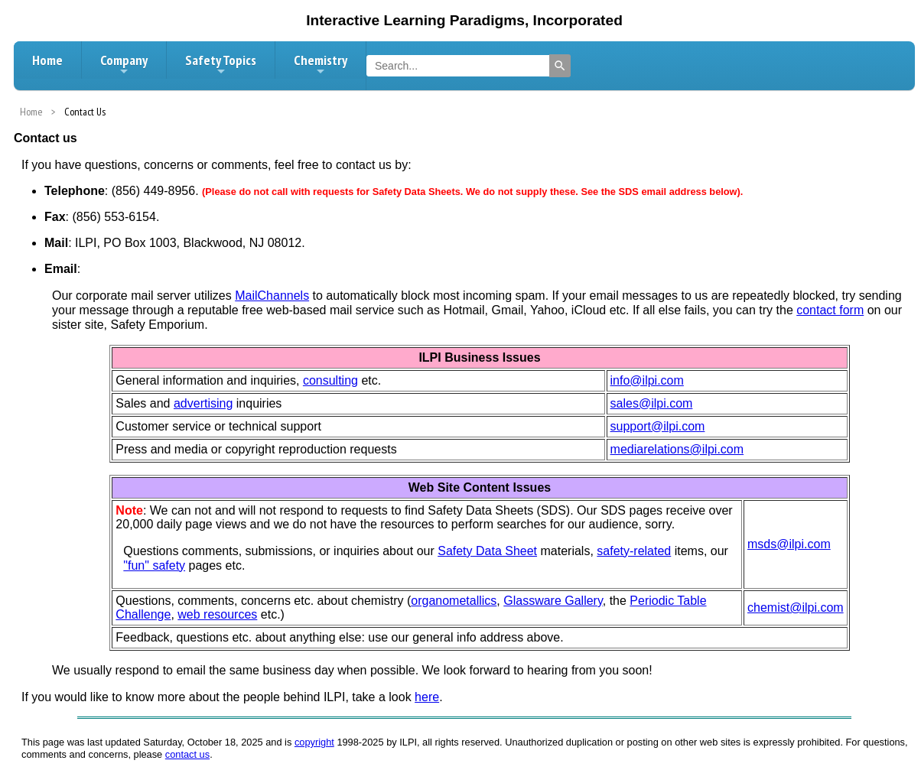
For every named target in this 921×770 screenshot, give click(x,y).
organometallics (453, 600)
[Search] (560, 65)
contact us (187, 754)
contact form (830, 310)
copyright (314, 742)
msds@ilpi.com (789, 544)
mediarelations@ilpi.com (677, 449)
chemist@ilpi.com (795, 607)
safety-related (634, 550)
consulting (330, 380)
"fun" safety (154, 565)
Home (47, 60)
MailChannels (272, 295)
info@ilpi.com (647, 380)
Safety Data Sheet (487, 550)
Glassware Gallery (553, 600)
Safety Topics (220, 64)
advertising (203, 403)
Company (124, 64)
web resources (217, 614)
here (427, 696)
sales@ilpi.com (651, 403)
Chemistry (320, 64)
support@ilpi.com (657, 426)
